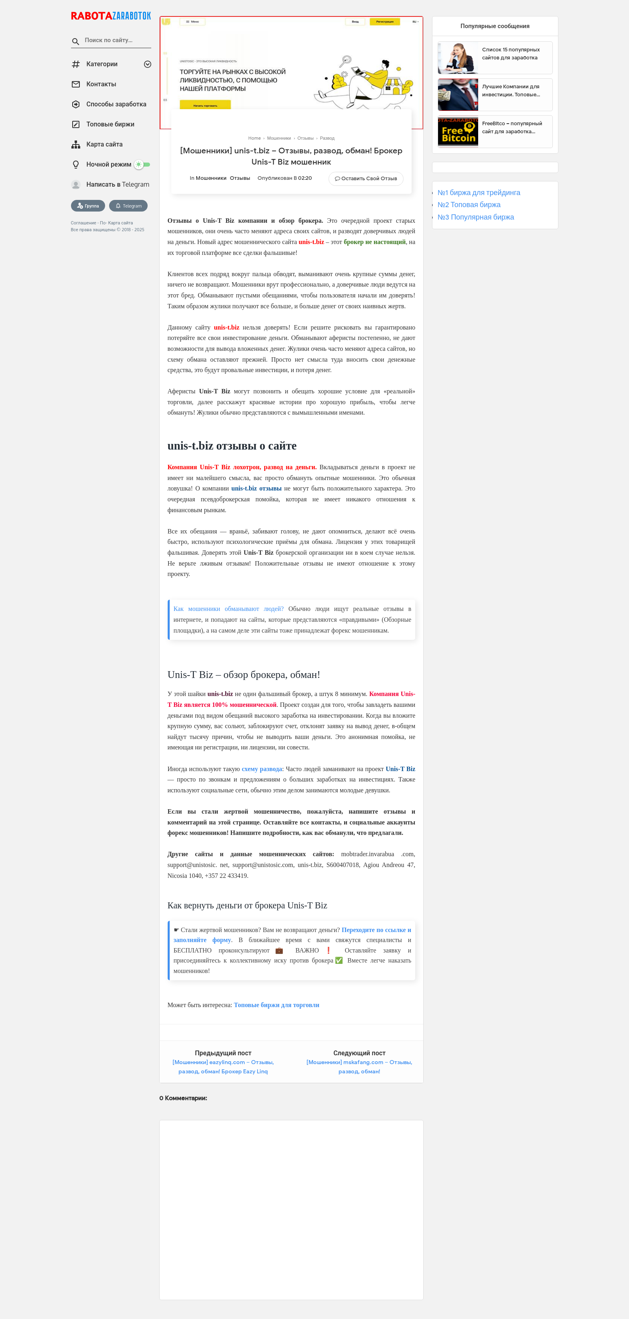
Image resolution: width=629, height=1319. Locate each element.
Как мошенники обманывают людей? (229, 608)
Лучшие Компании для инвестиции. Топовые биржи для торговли (511, 90)
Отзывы (240, 178)
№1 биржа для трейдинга (479, 192)
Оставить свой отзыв (369, 178)
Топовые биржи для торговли (276, 1004)
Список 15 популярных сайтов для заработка (511, 53)
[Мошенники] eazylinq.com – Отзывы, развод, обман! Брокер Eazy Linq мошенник (223, 1072)
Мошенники (211, 178)
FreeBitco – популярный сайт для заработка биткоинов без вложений (514, 127)
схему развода (262, 768)
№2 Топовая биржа (469, 204)
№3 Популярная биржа (476, 217)
